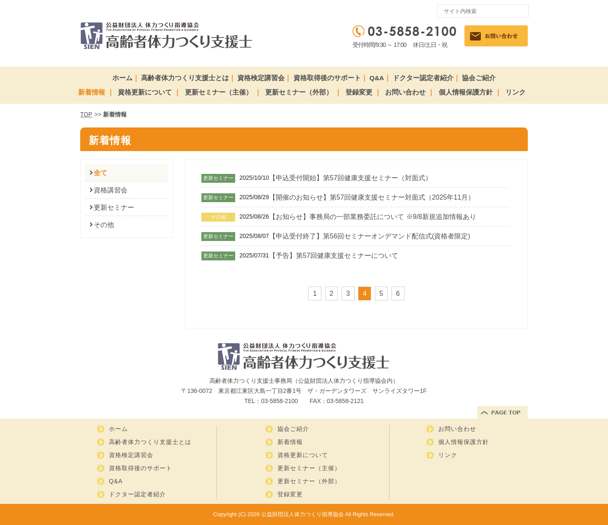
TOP (86, 114)
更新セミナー (114, 207)
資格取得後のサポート (327, 77)
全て (100, 172)
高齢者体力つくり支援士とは (185, 77)
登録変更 (358, 92)
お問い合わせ (405, 92)
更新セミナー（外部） (299, 92)
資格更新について (145, 92)
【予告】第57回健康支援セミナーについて (333, 255)
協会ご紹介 (479, 77)
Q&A (376, 77)
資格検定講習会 (261, 77)
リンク (515, 92)
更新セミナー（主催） (218, 92)
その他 (104, 224)
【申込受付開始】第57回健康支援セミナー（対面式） (350, 177)
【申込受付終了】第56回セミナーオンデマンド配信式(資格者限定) (369, 236)
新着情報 (91, 92)
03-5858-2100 (279, 401)
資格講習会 (111, 190)
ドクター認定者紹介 (423, 77)
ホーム (122, 77)
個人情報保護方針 (466, 92)
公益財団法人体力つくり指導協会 (302, 514)
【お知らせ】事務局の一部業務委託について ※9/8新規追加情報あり (372, 216)
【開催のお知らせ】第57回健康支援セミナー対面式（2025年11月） (372, 197)
